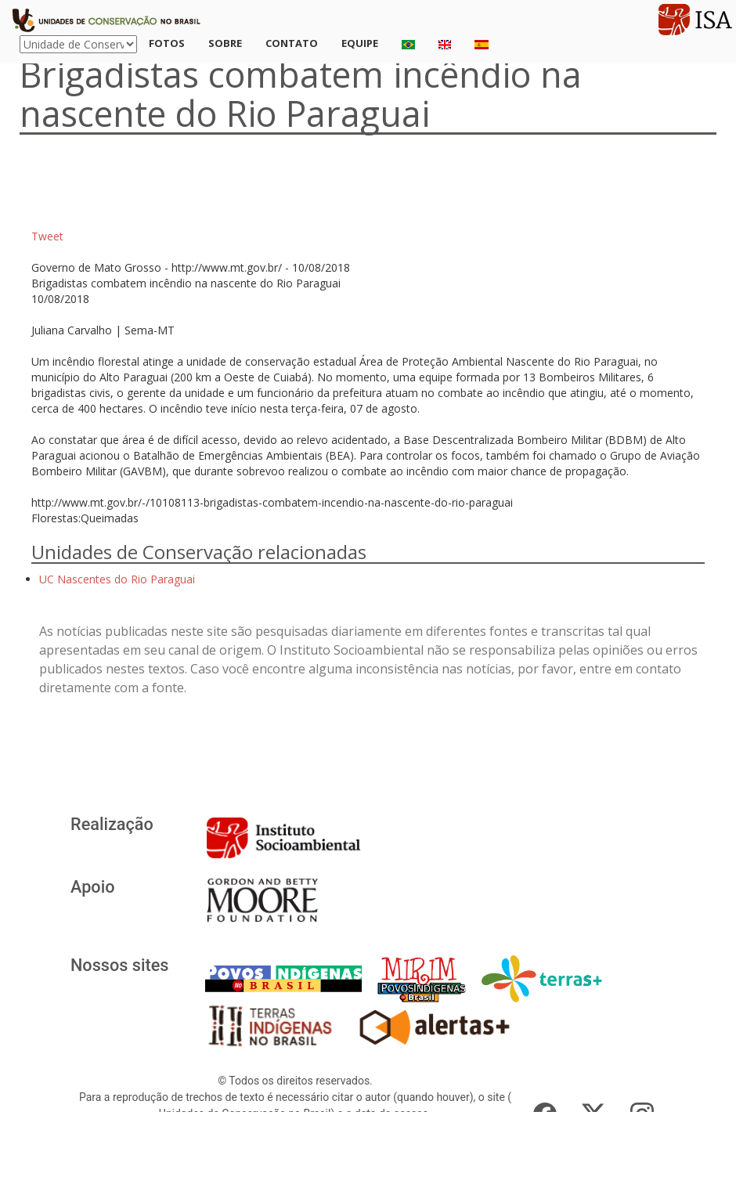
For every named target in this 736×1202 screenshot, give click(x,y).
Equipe (359, 43)
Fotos (167, 43)
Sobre (225, 43)
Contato (291, 43)
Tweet (47, 236)
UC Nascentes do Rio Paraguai (117, 579)
